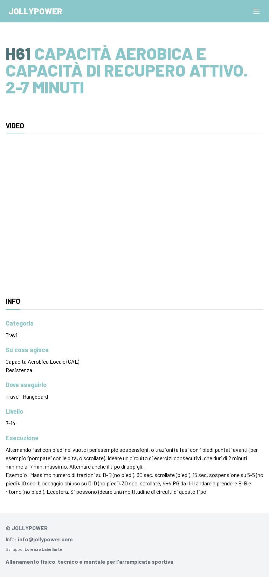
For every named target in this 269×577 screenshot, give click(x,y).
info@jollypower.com (45, 539)
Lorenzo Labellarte (43, 549)
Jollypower (35, 11)
